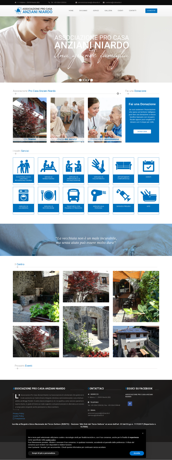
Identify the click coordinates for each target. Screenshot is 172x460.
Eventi (120, 10)
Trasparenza (19, 419)
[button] (143, 433)
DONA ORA (142, 132)
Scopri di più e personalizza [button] (43, 453)
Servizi (96, 10)
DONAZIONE (151, 10)
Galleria (108, 10)
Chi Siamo (83, 10)
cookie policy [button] (51, 440)
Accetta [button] (137, 453)
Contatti (132, 10)
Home (71, 10)
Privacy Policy (18, 414)
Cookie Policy (18, 416)
